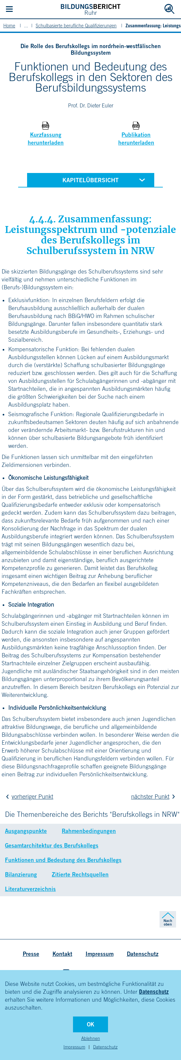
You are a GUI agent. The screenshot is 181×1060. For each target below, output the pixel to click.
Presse (31, 953)
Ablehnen (90, 1038)
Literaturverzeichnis (30, 888)
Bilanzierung (21, 874)
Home (9, 25)
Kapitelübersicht (105, 179)
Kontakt (62, 953)
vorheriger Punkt (28, 796)
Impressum (74, 1046)
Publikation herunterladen (136, 138)
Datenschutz (154, 991)
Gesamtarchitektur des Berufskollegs (51, 845)
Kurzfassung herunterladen (46, 138)
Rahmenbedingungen (89, 830)
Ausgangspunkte (26, 830)
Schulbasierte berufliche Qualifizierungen (76, 25)
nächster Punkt (154, 796)
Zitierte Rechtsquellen (80, 874)
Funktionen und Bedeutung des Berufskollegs (63, 859)
